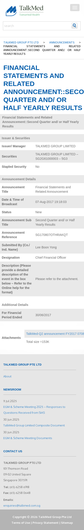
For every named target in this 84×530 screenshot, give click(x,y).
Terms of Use (20, 522)
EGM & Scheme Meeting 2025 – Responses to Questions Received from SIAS (34, 409)
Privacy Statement (45, 522)
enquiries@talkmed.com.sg (21, 505)
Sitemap (67, 522)
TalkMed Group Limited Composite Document (34, 425)
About (7, 376)
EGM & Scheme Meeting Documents (27, 438)
